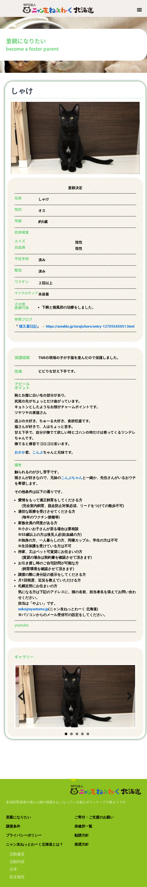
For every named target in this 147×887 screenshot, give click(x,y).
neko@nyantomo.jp (33, 611)
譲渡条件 (13, 828)
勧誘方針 (81, 837)
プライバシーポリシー (24, 837)
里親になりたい (18, 819)
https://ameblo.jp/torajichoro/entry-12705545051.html (90, 328)
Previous (22, 700)
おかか (20, 454)
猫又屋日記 (27, 328)
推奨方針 (81, 846)
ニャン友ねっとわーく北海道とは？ (34, 846)
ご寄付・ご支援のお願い (94, 819)
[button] (139, 9)
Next (131, 700)
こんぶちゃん (71, 480)
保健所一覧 (83, 828)
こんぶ (37, 454)
